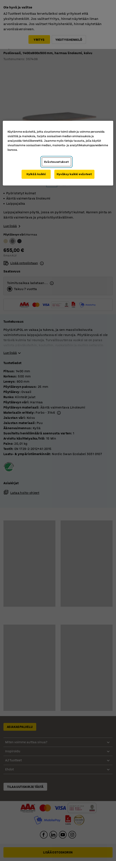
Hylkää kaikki (36, 174)
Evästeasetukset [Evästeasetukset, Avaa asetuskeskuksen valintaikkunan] (56, 162)
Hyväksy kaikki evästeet (74, 174)
